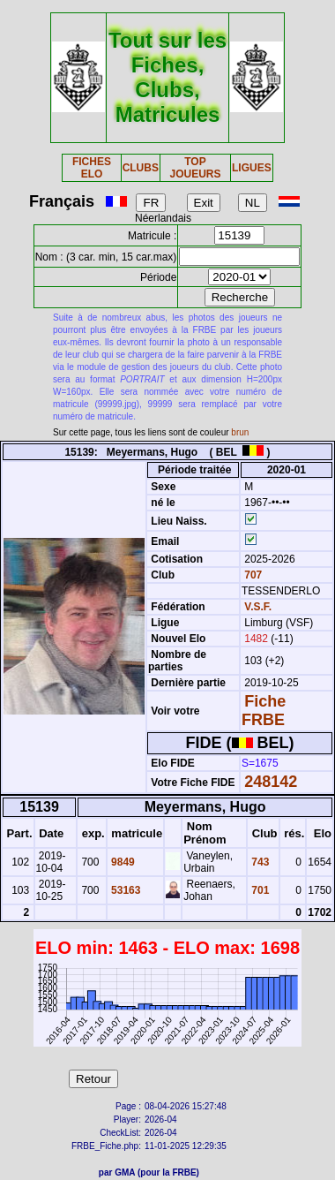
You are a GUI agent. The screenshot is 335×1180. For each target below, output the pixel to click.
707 (252, 575)
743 (259, 862)
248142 (270, 781)
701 (259, 890)
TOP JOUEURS (194, 167)
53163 (124, 890)
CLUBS (141, 168)
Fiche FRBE (264, 710)
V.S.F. (258, 607)
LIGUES (252, 168)
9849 (121, 862)
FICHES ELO (91, 167)
